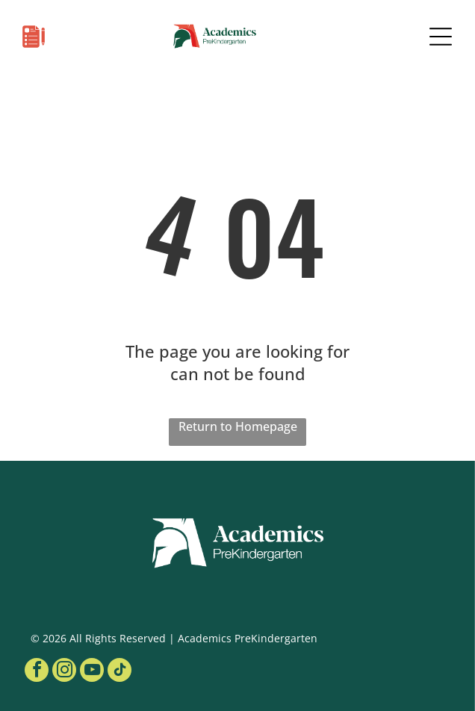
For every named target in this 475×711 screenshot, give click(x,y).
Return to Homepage (237, 426)
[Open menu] (440, 36)
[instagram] (64, 672)
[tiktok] (119, 672)
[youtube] (92, 672)
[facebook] (37, 672)
